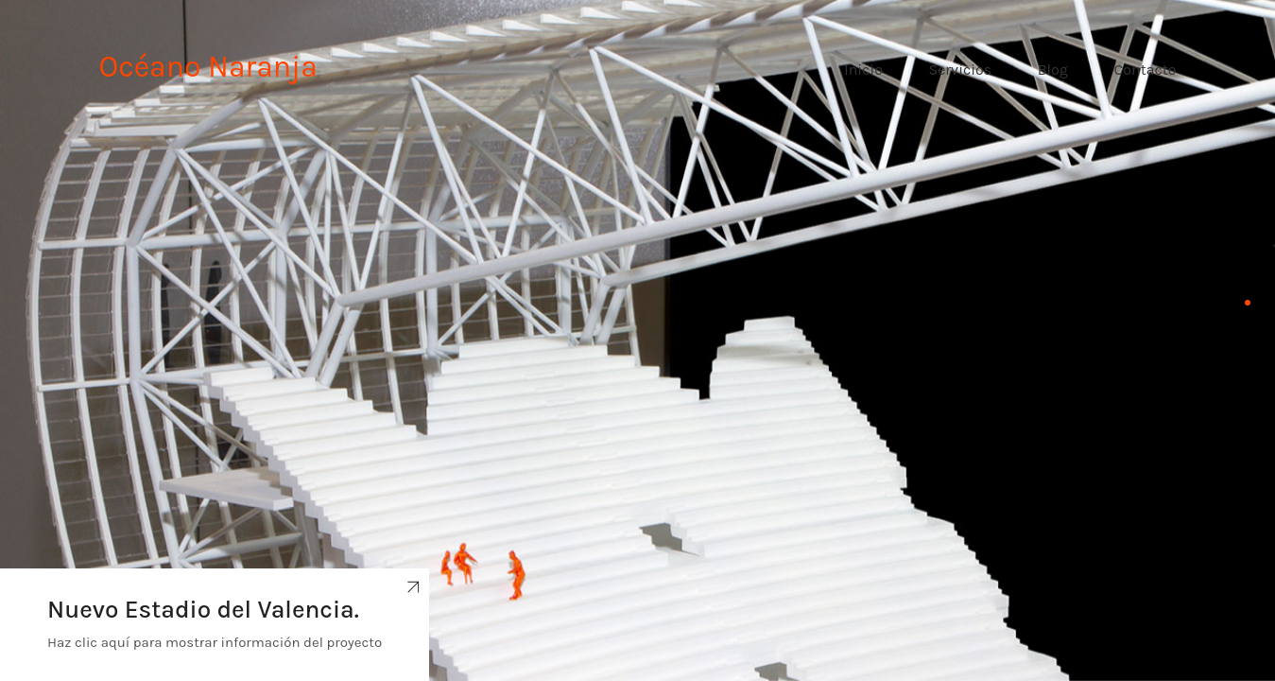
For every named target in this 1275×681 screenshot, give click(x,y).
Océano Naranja (208, 66)
